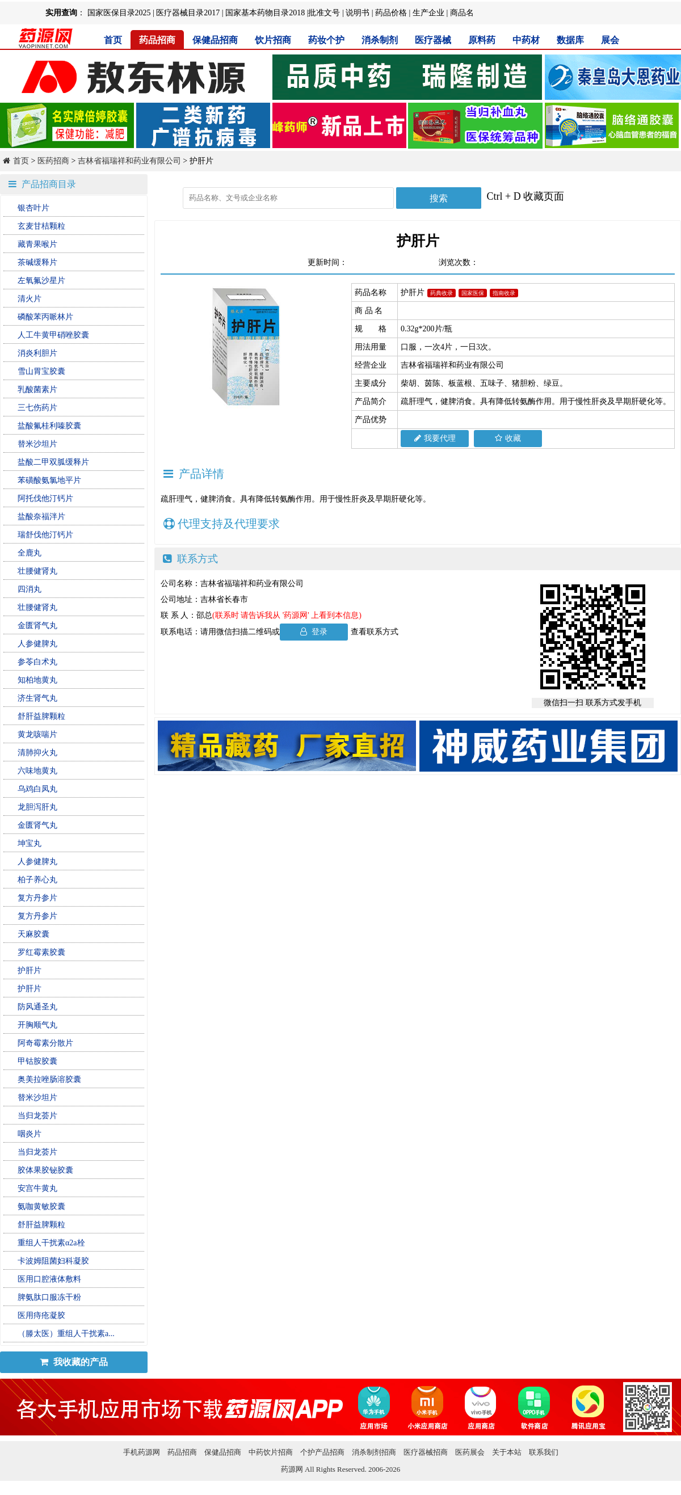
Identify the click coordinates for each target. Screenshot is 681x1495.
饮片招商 (273, 40)
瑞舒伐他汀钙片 (45, 534)
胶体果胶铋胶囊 (45, 1170)
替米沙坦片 (37, 444)
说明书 (357, 13)
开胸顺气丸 (37, 1025)
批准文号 (324, 13)
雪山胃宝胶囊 (41, 371)
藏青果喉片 (37, 244)
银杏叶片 (33, 208)
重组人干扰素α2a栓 (51, 1243)
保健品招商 (215, 40)
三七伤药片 (37, 407)
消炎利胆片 (37, 353)
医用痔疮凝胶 (41, 1315)
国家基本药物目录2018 (265, 13)
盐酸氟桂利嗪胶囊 (49, 426)
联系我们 (543, 1452)
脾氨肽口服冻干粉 (49, 1297)
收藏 (508, 438)
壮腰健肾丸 (37, 571)
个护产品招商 (322, 1452)
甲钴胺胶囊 (37, 1061)
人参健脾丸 (37, 643)
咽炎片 (29, 1134)
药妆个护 (326, 40)
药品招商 (157, 40)
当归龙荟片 (37, 1115)
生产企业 (428, 13)
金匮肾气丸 (37, 625)
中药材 (526, 40)
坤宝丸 (29, 843)
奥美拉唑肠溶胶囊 (49, 1079)
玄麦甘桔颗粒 (41, 226)
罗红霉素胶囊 (41, 952)
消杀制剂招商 (374, 1452)
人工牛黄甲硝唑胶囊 (53, 335)
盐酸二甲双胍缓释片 (53, 462)
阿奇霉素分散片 (45, 1043)
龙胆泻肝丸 (37, 807)
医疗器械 (433, 40)
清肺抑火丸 (37, 752)
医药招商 (53, 161)
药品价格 (391, 13)
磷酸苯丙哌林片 (45, 317)
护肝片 (29, 970)
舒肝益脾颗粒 (41, 716)
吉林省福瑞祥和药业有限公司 (129, 161)
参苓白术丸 (37, 662)
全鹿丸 (29, 553)
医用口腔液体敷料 (49, 1279)
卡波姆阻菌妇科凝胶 (53, 1261)
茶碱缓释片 (37, 262)
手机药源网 (141, 1452)
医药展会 (470, 1452)
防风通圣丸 (37, 1007)
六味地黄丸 (37, 771)
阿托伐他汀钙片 (45, 498)
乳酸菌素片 (37, 389)
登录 (314, 632)
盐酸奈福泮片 (41, 516)
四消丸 (29, 589)
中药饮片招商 (271, 1452)
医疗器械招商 (425, 1452)
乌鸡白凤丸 (37, 789)
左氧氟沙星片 (41, 280)
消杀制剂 (379, 40)
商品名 (462, 13)
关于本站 (507, 1452)
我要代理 (435, 438)
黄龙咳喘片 (37, 734)
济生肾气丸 (37, 698)
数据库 (570, 40)
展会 (610, 40)
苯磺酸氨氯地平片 (49, 480)
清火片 (29, 298)
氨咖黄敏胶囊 (41, 1206)
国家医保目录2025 (119, 13)
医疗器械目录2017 (188, 13)
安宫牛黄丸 (37, 1188)
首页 (113, 40)
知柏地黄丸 (37, 680)
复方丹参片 (37, 898)
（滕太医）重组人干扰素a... (66, 1333)
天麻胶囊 (33, 934)
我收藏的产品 (74, 1362)
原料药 (481, 40)
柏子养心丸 (37, 879)
